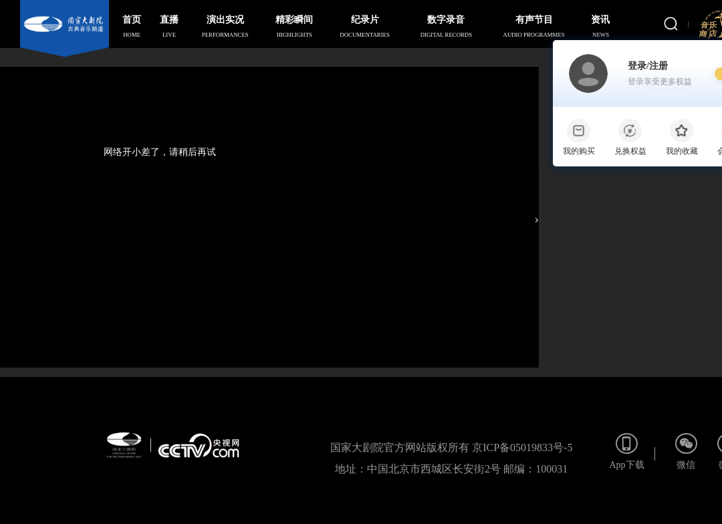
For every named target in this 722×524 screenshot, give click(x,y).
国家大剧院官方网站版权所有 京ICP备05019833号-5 (451, 447)
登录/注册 (660, 74)
